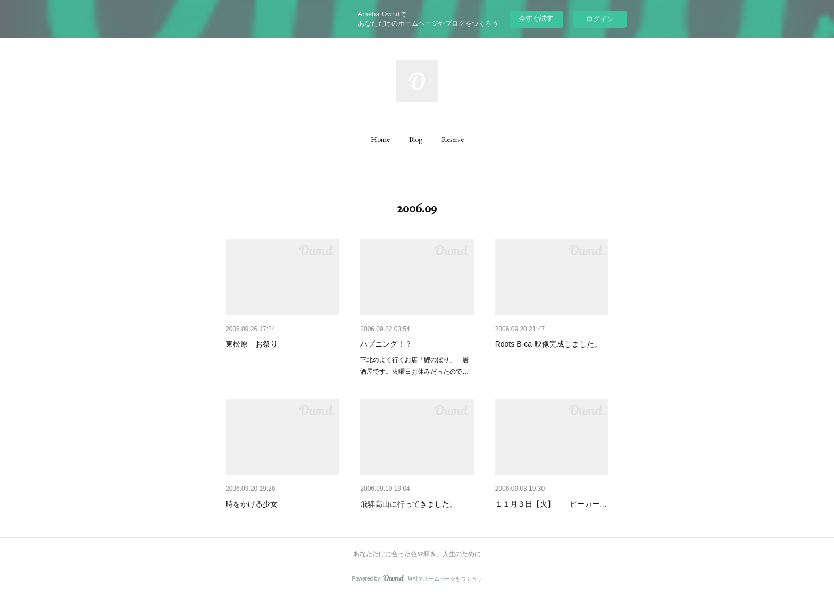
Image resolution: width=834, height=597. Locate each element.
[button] (380, 139)
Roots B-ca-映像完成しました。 (548, 344)
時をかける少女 (252, 504)
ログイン (600, 19)
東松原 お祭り (252, 344)
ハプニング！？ (386, 344)
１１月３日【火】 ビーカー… (551, 504)
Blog (415, 139)
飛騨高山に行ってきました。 (408, 504)
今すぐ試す (536, 18)
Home (380, 139)
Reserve (452, 139)
